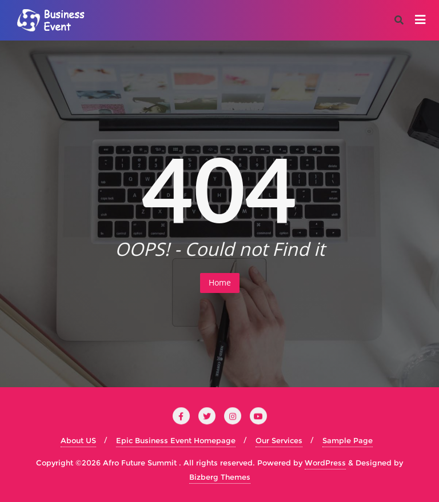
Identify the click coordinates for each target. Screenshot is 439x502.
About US (78, 440)
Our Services (279, 440)
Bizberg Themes (219, 476)
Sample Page (347, 440)
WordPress (325, 462)
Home (220, 282)
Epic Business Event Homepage (176, 440)
